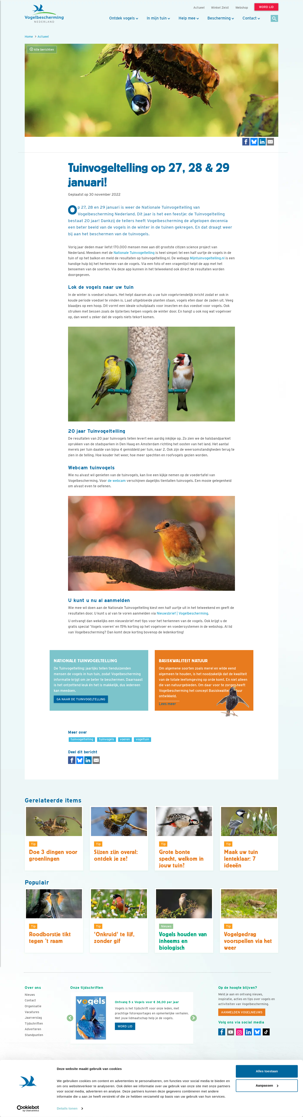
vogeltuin (142, 739)
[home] (44, 13)
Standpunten (34, 1035)
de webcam (117, 481)
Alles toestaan (267, 1071)
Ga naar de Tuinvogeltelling (81, 699)
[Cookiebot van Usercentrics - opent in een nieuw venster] (28, 1108)
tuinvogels (106, 739)
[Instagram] (239, 1031)
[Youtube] (230, 1031)
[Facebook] (221, 1031)
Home (29, 36)
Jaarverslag (33, 1017)
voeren (125, 739)
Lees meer (167, 704)
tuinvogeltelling (82, 739)
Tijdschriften (34, 1023)
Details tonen (67, 1108)
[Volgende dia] (193, 1031)
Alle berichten (42, 49)
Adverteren (33, 1029)
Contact (250, 18)
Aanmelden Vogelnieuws (241, 1012)
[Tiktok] (266, 1031)
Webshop (241, 7)
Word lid (125, 1026)
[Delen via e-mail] (270, 141)
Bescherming (219, 18)
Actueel (43, 36)
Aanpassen (267, 1085)
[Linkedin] (248, 1031)
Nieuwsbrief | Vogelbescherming (182, 613)
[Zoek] (274, 19)
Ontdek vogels (122, 18)
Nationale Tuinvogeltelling (134, 253)
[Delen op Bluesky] (254, 141)
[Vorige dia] (70, 1031)
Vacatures (32, 1012)
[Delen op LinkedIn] (262, 141)
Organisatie (33, 1006)
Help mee (187, 18)
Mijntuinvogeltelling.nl (207, 258)
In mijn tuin (157, 18)
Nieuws (30, 994)
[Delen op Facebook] (246, 141)
